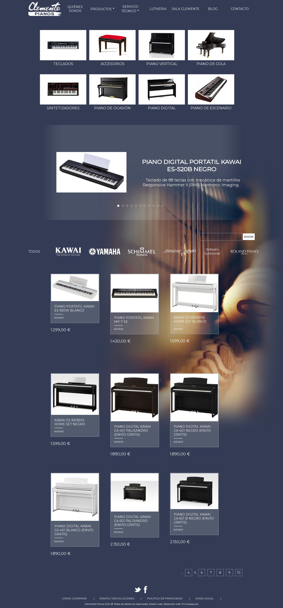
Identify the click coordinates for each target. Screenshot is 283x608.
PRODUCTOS (102, 9)
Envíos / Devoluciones (117, 598)
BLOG (213, 9)
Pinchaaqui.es (190, 604)
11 (162, 206)
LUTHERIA (157, 9)
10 (158, 206)
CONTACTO (240, 9)
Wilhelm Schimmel (212, 252)
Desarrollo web (172, 604)
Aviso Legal (204, 598)
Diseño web (156, 604)
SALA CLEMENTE (185, 9)
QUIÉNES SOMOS (75, 9)
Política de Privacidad (165, 598)
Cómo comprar (74, 598)
